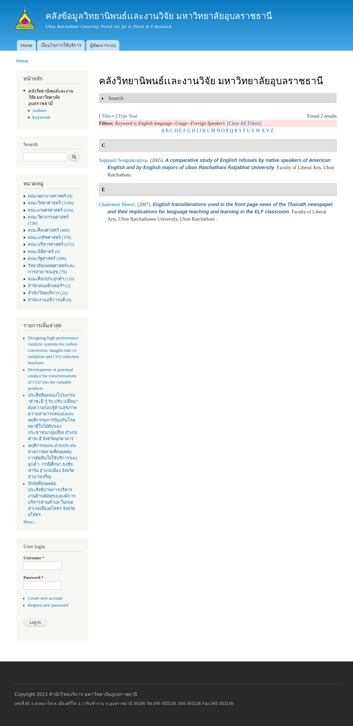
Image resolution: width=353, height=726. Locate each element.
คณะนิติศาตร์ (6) (44, 251)
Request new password (48, 605)
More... (29, 522)
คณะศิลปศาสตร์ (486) (49, 230)
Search (115, 98)
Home (26, 45)
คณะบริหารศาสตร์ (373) (51, 244)
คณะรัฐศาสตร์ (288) (47, 258)
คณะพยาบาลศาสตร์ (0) (50, 196)
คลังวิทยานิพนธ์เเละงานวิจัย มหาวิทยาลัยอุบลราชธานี (50, 97)
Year (133, 116)
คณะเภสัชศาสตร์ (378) (49, 237)
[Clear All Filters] (244, 123)
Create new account (45, 598)
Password (33, 577)
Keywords (41, 117)
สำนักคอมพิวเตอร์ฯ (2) (49, 285)
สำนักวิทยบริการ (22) (48, 293)
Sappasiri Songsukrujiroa (123, 160)
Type (123, 116)
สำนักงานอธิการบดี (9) (49, 300)
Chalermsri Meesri (117, 204)
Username (33, 557)
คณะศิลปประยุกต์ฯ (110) (51, 279)
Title (106, 116)
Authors (39, 110)
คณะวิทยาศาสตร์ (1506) (50, 203)
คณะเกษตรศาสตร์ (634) (50, 210)
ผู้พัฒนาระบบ (103, 45)
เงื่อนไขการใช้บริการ (61, 45)
